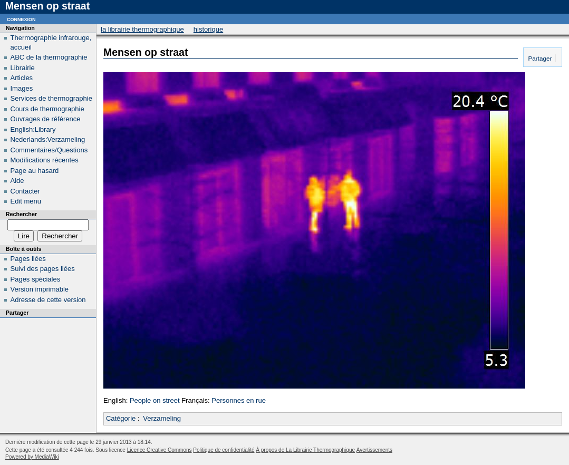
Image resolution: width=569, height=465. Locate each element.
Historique (208, 29)
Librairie (23, 68)
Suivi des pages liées (43, 269)
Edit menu (26, 201)
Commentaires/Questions (49, 150)
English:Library (33, 129)
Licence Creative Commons (159, 450)
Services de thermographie (51, 98)
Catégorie (121, 418)
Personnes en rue (238, 400)
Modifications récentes (45, 160)
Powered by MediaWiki (32, 457)
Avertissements (374, 450)
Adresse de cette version (48, 300)
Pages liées (28, 259)
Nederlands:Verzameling (48, 139)
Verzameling (162, 418)
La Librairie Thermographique (142, 29)
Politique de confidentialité (223, 450)
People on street (155, 400)
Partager (539, 58)
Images (22, 88)
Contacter (25, 191)
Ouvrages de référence (46, 119)
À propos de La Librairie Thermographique (305, 450)
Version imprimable (40, 289)
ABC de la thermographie (49, 57)
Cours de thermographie (47, 109)
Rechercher (21, 214)
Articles (22, 78)
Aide (17, 181)
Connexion (21, 19)
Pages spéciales (36, 279)
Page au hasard (35, 171)
